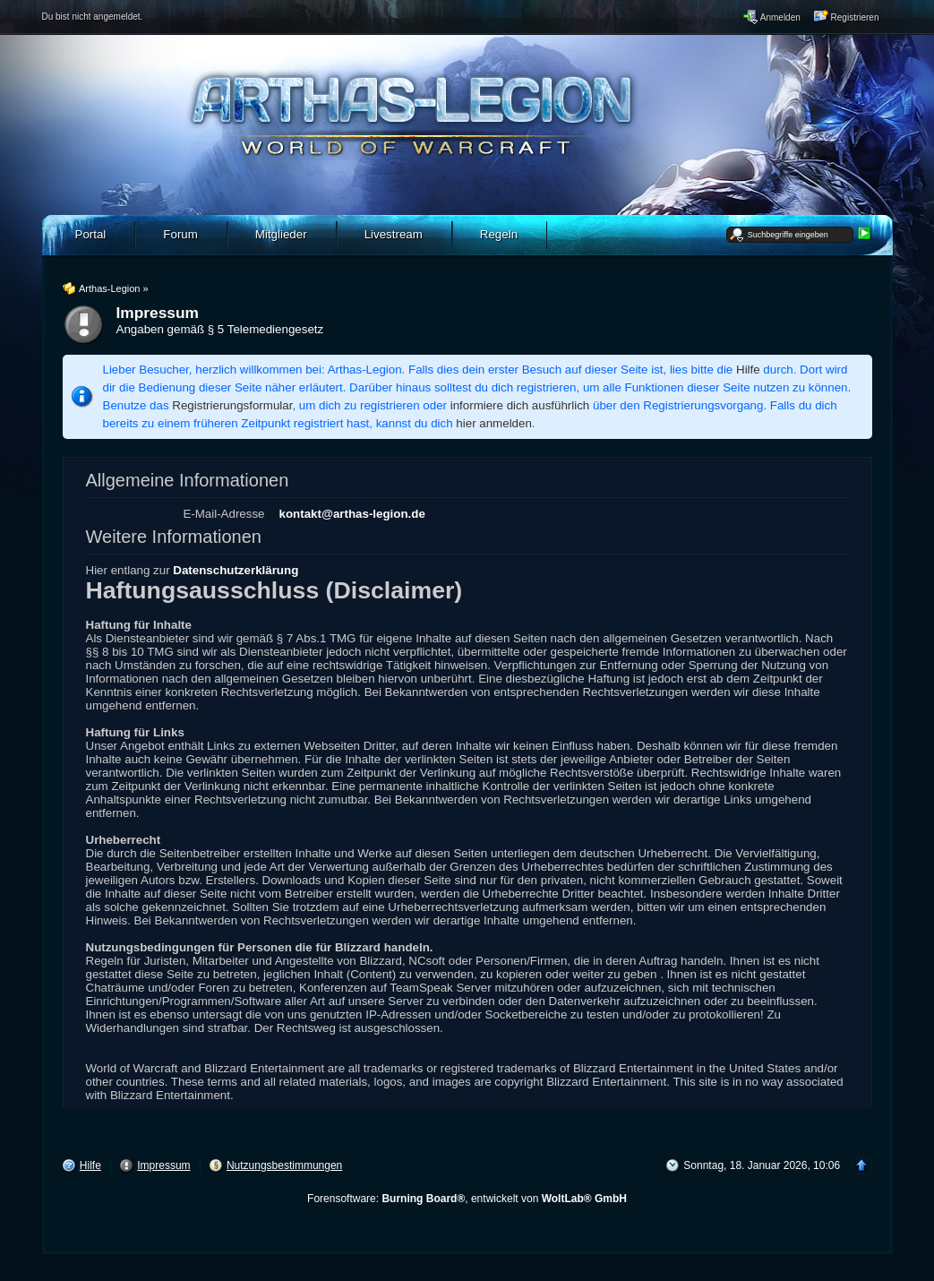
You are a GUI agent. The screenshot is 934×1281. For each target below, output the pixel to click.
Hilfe (748, 369)
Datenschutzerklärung (235, 570)
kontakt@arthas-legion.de (352, 513)
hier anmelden (493, 423)
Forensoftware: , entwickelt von (467, 1198)
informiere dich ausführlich (520, 405)
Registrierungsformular (232, 405)
